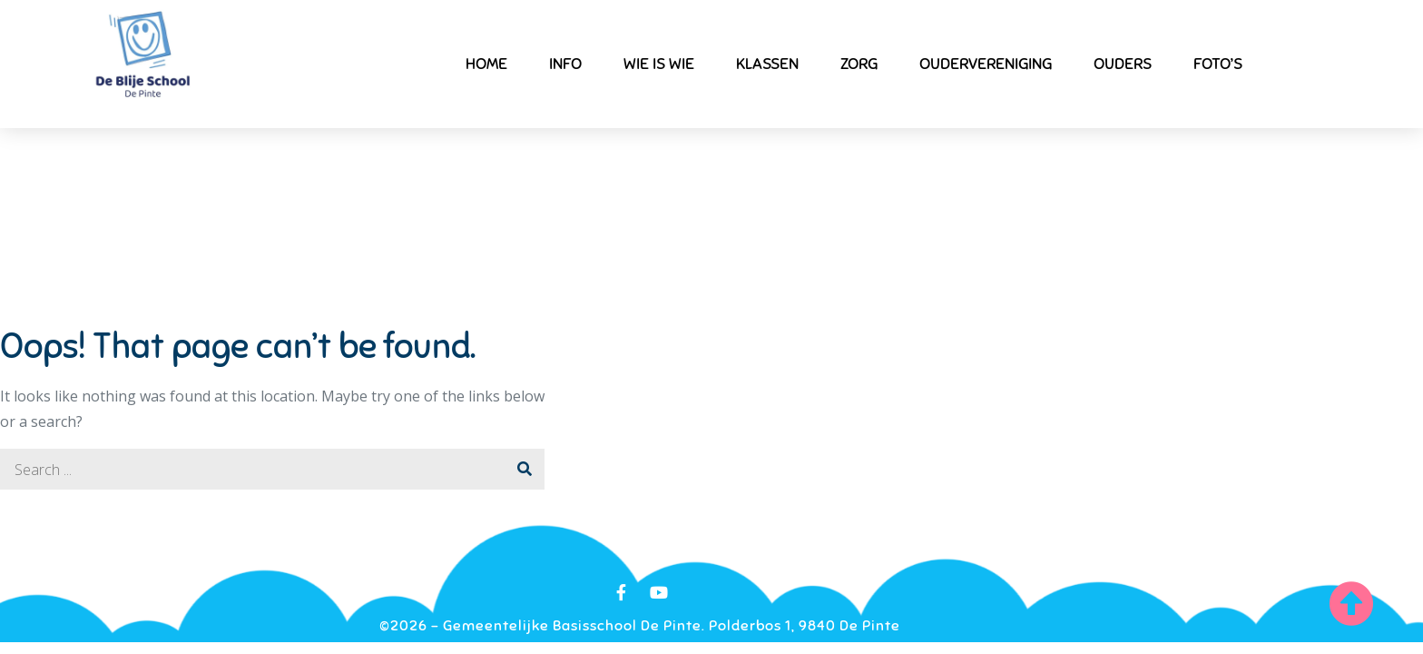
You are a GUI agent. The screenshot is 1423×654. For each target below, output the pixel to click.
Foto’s (1217, 64)
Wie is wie (658, 64)
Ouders (1123, 64)
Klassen (767, 64)
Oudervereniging (985, 64)
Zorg (859, 64)
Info (565, 64)
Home (486, 64)
